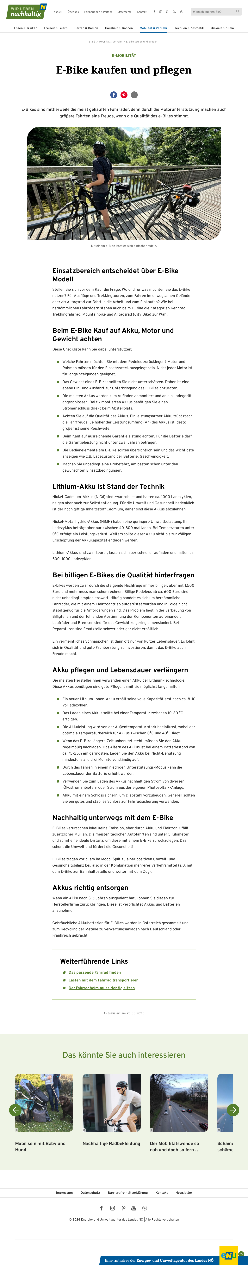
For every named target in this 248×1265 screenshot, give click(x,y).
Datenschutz (90, 1193)
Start (92, 41)
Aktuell (57, 12)
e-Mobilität (124, 55)
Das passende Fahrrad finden (95, 972)
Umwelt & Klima (222, 28)
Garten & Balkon (86, 28)
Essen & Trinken (25, 28)
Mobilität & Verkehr (153, 28)
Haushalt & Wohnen (119, 28)
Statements (124, 12)
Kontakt (141, 12)
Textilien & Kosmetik (189, 28)
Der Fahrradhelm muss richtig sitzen (102, 988)
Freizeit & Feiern (55, 28)
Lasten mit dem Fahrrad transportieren (104, 980)
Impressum (64, 1193)
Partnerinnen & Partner (98, 12)
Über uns (73, 12)
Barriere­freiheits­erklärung (128, 1193)
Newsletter (184, 1193)
